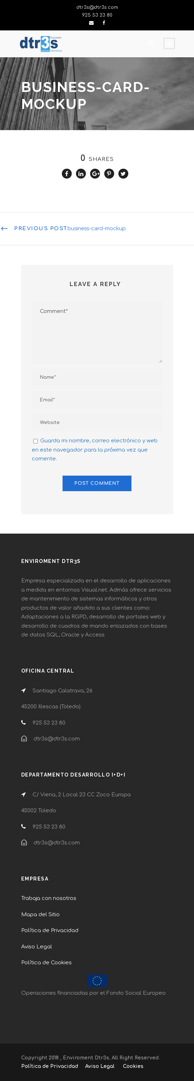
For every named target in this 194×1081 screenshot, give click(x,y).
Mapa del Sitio (40, 915)
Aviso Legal (36, 947)
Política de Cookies (46, 963)
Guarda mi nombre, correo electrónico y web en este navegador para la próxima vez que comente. (95, 450)
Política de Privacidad (49, 931)
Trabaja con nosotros (48, 898)
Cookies (133, 1066)
